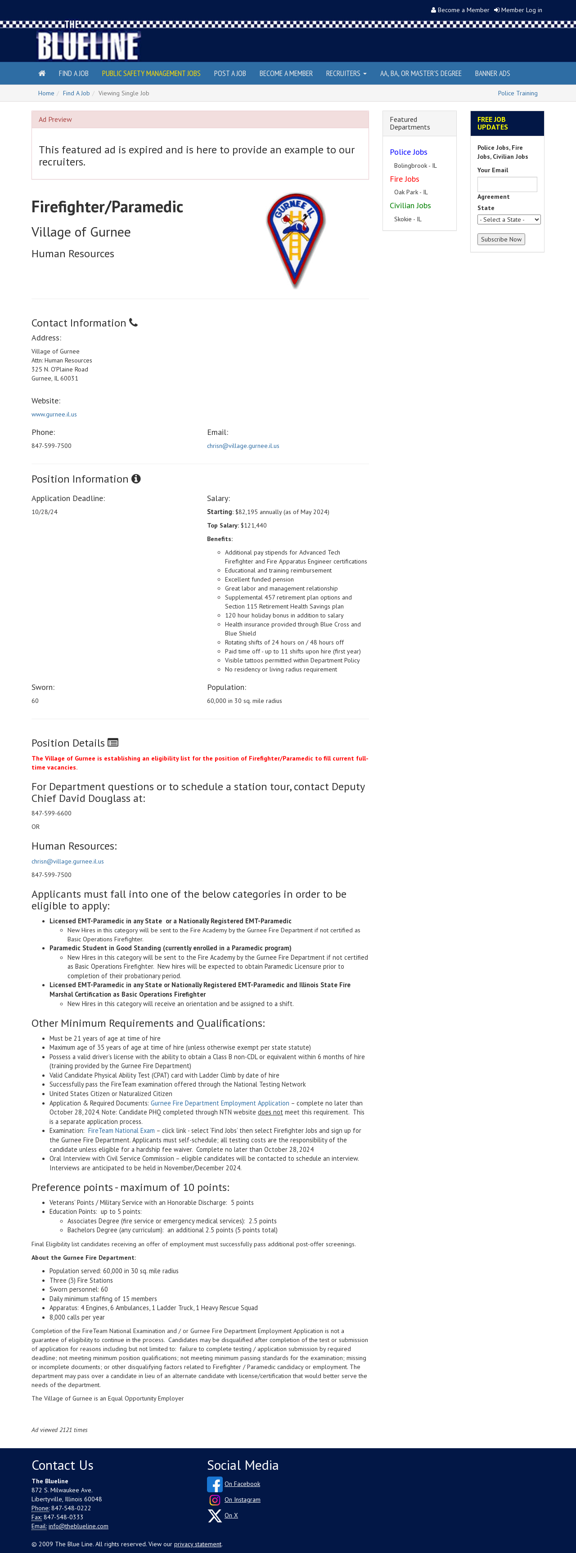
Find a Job (74, 73)
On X (231, 1515)
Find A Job (76, 93)
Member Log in (521, 10)
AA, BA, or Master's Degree (421, 73)
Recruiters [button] (346, 73)
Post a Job (230, 73)
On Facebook (242, 1484)
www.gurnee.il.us (54, 414)
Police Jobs (409, 152)
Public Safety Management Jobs (151, 73)
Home (46, 93)
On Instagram (243, 1499)
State (486, 208)
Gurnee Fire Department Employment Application (220, 1103)
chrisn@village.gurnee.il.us (243, 446)
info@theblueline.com (78, 1526)
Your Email (492, 170)
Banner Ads (492, 73)
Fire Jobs (404, 179)
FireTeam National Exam (121, 1130)
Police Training (518, 93)
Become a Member (464, 10)
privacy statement (197, 1544)
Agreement (493, 196)
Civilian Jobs (410, 205)
